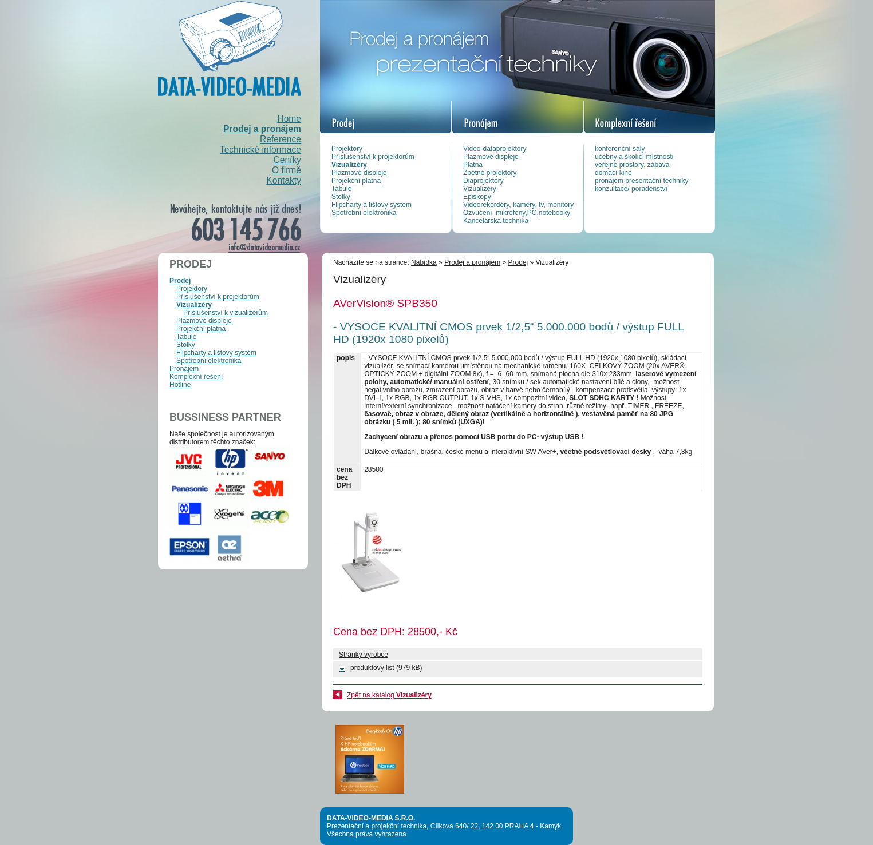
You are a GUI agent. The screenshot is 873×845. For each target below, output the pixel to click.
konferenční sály (620, 149)
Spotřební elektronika (363, 213)
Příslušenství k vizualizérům (225, 313)
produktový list (372, 668)
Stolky (340, 197)
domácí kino (613, 173)
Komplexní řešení (196, 377)
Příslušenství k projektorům (372, 157)
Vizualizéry (349, 165)
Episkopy (477, 197)
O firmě (286, 170)
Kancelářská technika (495, 221)
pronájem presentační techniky (641, 181)
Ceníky (287, 160)
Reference (280, 139)
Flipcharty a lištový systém (371, 205)
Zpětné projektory (489, 173)
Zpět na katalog (389, 695)
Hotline (180, 385)
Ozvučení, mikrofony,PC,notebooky (516, 213)
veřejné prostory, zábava (632, 165)
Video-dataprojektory (495, 149)
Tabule (341, 189)
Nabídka (424, 262)
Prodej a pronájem (262, 129)
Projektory (346, 149)
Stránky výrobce (363, 655)
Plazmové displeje (359, 173)
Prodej (180, 281)
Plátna (473, 165)
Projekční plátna (356, 181)
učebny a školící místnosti (634, 157)
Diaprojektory (483, 181)
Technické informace (260, 149)
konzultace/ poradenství (631, 189)
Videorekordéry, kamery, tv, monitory (518, 205)
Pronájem (184, 369)
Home (289, 118)
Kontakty (283, 180)
